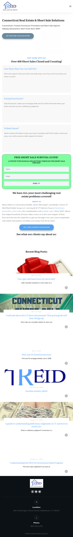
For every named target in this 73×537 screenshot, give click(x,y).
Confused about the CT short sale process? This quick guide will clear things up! (36, 312)
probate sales (48, 211)
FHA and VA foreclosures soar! (36, 350)
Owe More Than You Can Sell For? (20, 68)
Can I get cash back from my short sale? (36, 274)
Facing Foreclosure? (13, 98)
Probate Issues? (11, 128)
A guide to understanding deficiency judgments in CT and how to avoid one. (36, 421)
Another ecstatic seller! (36, 384)
